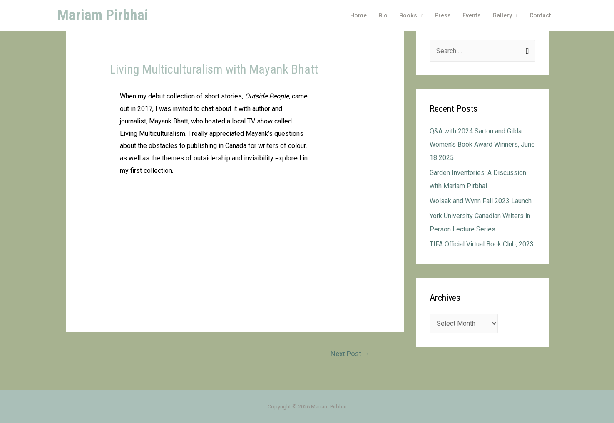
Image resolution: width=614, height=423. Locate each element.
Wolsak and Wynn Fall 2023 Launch (481, 201)
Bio (383, 15)
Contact (540, 15)
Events (471, 15)
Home (358, 15)
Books (408, 15)
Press (443, 15)
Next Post (350, 353)
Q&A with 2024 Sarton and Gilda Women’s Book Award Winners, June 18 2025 (482, 144)
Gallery (502, 15)
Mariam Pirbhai (102, 15)
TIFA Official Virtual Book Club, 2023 (482, 244)
